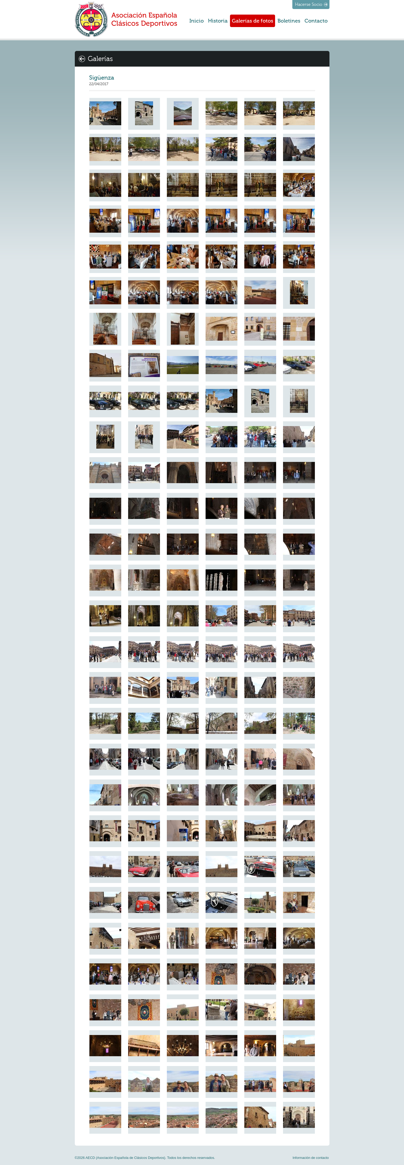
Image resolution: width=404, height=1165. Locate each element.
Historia (218, 21)
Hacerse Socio (308, 4)
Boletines (288, 21)
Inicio (196, 21)
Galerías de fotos (252, 21)
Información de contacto (311, 1158)
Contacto (316, 21)
